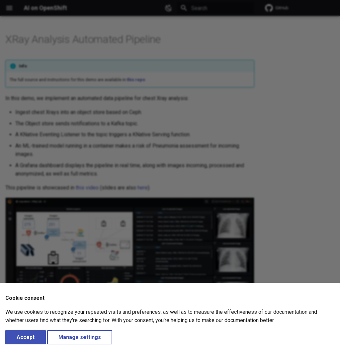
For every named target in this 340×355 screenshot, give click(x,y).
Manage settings (79, 337)
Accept (26, 337)
